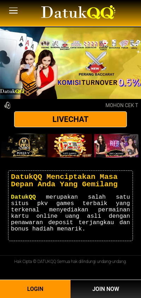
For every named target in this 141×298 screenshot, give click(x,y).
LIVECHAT (70, 119)
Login (35, 289)
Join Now (105, 289)
